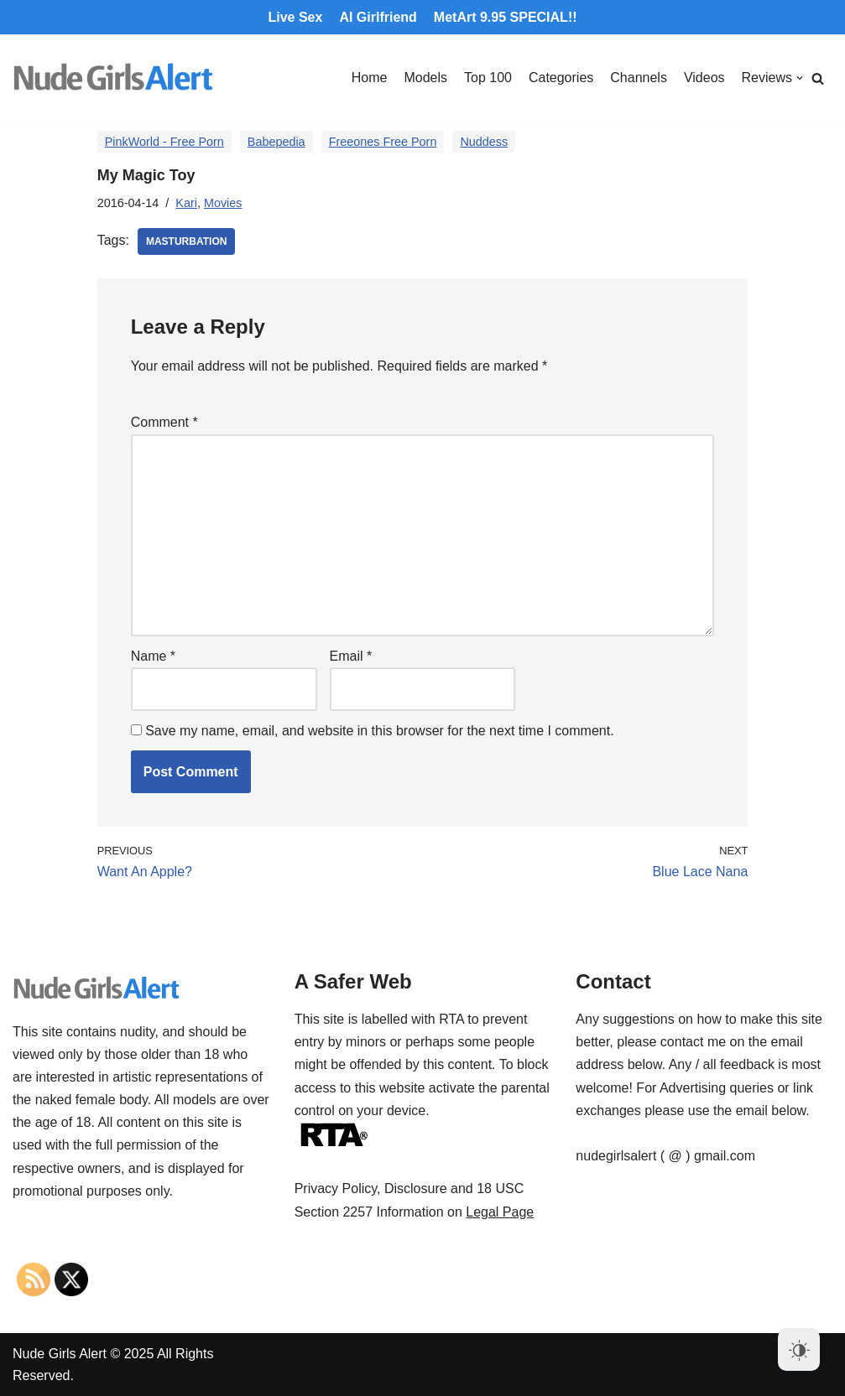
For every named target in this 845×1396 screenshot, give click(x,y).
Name (153, 656)
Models (425, 77)
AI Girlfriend (377, 17)
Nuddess (484, 141)
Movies (223, 203)
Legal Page (500, 1212)
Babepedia (276, 141)
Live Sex (295, 17)
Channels (638, 77)
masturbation (186, 241)
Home (370, 77)
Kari (186, 203)
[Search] (817, 78)
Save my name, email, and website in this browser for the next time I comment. (379, 731)
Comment (164, 422)
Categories (561, 77)
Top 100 (488, 77)
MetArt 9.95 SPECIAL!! (505, 17)
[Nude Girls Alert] (113, 78)
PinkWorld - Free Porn (164, 141)
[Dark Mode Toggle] (799, 1350)
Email (351, 656)
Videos (704, 77)
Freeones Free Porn (383, 141)
